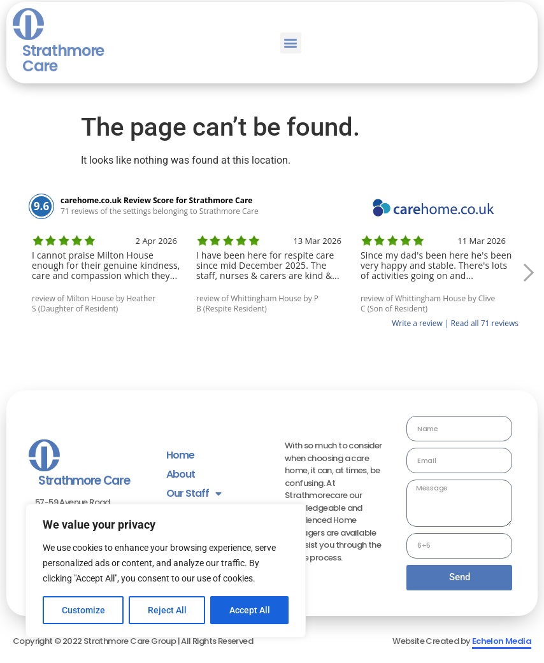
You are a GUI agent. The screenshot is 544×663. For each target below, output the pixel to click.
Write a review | (421, 323)
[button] (290, 20)
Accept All (249, 610)
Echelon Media (501, 641)
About (180, 474)
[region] (165, 571)
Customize (83, 610)
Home (180, 455)
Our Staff (193, 493)
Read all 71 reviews (485, 323)
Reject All (167, 610)
